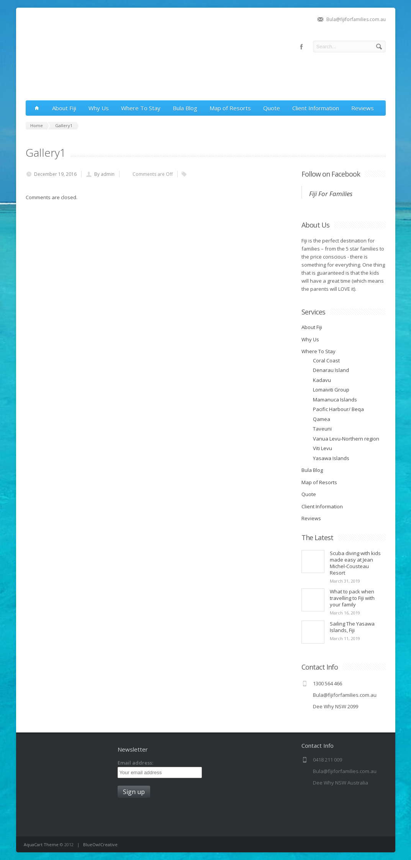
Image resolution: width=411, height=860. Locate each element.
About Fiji (64, 108)
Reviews (362, 108)
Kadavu (322, 380)
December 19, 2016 (55, 174)
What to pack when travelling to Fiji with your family (352, 598)
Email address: (135, 762)
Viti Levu (322, 448)
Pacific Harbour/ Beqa (338, 409)
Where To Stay (140, 108)
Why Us (98, 108)
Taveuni (322, 428)
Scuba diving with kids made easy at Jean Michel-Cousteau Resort (355, 563)
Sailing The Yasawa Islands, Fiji (352, 627)
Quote (271, 108)
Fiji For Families (330, 193)
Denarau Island (331, 370)
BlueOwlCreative (100, 844)
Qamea (321, 419)
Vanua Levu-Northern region (346, 438)
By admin (104, 174)
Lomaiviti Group (331, 389)
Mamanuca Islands (335, 399)
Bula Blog (185, 108)
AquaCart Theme (41, 844)
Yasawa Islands (331, 458)
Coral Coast (326, 360)
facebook (301, 47)
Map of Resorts (230, 108)
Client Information (315, 108)
